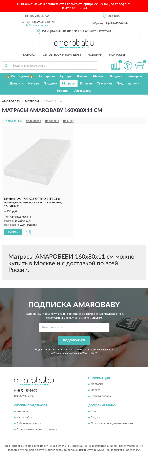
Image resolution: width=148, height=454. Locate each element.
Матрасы (68, 83)
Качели (33, 83)
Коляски (86, 83)
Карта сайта (24, 417)
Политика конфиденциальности (112, 423)
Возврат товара (101, 396)
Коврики (63, 90)
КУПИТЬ (13, 232)
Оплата (95, 390)
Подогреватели (128, 83)
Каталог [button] (29, 54)
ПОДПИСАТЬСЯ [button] (74, 340)
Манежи (99, 76)
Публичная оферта (29, 423)
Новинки (95, 54)
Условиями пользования (67, 353)
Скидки (95, 417)
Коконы (82, 76)
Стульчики (104, 83)
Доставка (97, 384)
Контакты (117, 54)
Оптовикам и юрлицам (62, 54)
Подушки (50, 83)
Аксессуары (82, 90)
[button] (37, 25)
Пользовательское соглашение (37, 429)
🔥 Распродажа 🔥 (20, 76)
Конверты (134, 76)
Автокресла (46, 76)
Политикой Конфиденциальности (94, 349)
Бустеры (66, 76)
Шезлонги (16, 83)
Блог (94, 411)
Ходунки (116, 76)
